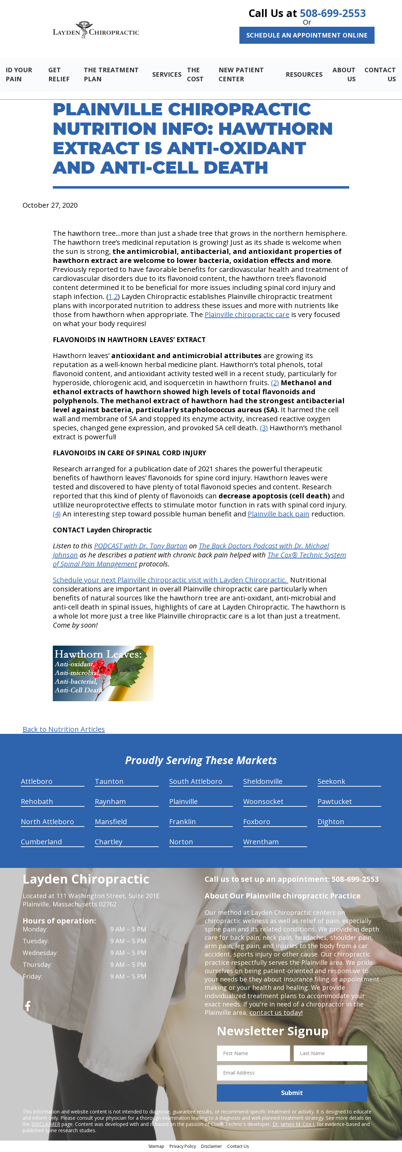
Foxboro (256, 822)
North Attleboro (47, 822)
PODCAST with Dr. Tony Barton (140, 547)
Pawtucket (335, 802)
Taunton (109, 782)
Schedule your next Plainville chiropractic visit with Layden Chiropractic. (170, 581)
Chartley (108, 842)
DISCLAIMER (45, 1124)
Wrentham (261, 842)
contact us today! (275, 1013)
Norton (181, 842)
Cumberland (41, 842)
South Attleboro (195, 782)
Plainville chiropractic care (247, 315)
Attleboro (36, 782)
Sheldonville (262, 782)
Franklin (182, 822)
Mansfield (111, 822)
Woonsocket (263, 802)
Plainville (183, 802)
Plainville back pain (279, 515)
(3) (264, 428)
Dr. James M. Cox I (293, 1124)
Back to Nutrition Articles (64, 730)
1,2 (113, 297)
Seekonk (331, 782)
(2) (275, 383)
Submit (292, 1093)
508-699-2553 (333, 13)
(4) (57, 515)
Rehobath (37, 802)
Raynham (110, 802)
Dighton (331, 822)
